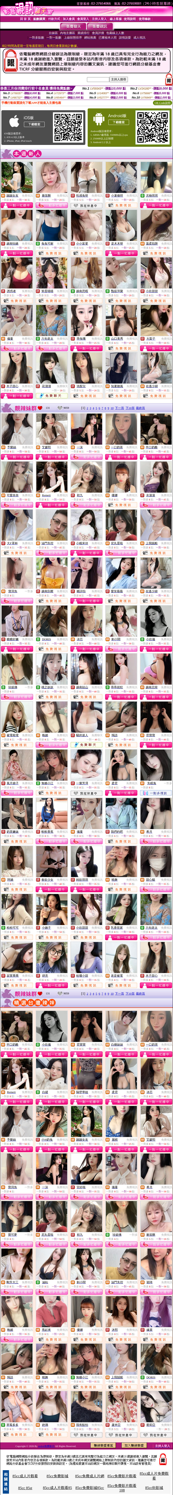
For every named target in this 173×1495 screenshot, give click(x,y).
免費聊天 (62, 386)
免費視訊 (27, 195)
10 (112, 408)
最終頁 (140, 408)
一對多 (29, 591)
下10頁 (130, 408)
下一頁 (119, 408)
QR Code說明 (162, 102)
